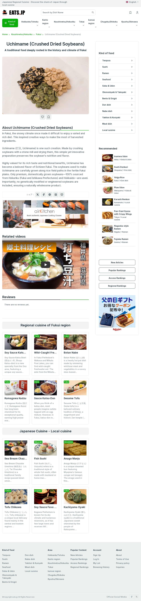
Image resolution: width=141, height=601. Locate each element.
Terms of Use (122, 556)
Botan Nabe (71, 352)
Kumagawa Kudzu (15, 398)
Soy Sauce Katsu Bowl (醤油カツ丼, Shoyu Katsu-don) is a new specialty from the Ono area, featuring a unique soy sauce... (16, 364)
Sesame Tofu (72, 398)
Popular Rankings (117, 264)
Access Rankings (117, 272)
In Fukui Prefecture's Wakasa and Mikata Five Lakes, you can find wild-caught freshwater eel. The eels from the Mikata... (45, 364)
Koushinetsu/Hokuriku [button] (64, 22)
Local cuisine (31, 568)
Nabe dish (30, 556)
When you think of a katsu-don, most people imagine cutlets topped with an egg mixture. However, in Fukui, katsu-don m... (45, 410)
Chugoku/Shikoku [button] (109, 22)
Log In (96, 556)
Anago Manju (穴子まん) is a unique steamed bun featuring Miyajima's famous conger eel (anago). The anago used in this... (75, 472)
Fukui (40, 34)
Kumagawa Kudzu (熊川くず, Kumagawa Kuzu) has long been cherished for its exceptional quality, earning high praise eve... (16, 412)
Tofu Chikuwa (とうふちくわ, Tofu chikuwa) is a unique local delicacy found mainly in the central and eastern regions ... (16, 519)
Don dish (29, 552)
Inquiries (120, 564)
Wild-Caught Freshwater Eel (51, 352)
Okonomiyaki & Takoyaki (9, 573)
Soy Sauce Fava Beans (48, 492)
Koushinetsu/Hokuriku (23, 34)
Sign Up (97, 552)
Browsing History (101, 564)
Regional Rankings (117, 280)
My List (96, 560)
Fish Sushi (40, 458)
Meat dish (30, 564)
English (131, 2)
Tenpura (6, 552)
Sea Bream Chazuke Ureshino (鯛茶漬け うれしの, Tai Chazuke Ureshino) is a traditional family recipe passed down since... (16, 472)
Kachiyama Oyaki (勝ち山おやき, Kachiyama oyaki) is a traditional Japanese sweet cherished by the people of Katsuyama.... (75, 506)
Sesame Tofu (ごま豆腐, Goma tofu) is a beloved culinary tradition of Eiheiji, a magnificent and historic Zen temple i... (75, 410)
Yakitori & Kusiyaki (34, 560)
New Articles (117, 257)
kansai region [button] (91, 21)
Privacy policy (122, 560)
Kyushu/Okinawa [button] (129, 22)
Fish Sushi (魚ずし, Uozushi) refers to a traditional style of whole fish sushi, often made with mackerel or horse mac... (45, 470)
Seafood (6, 564)
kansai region (54, 568)
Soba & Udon (8, 568)
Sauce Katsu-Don (44, 398)
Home (6, 34)
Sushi (5, 556)
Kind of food (10, 23)
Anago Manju (72, 458)
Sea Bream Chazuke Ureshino (22, 458)
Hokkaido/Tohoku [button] (29, 22)
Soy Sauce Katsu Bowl (18, 352)
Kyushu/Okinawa (56, 576)
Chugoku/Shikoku (56, 572)
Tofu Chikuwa (13, 507)
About (119, 552)
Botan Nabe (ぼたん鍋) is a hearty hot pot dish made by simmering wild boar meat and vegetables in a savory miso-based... (75, 364)
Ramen (5, 560)
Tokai (50, 564)
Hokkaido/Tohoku (56, 552)
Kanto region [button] (45, 21)
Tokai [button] (81, 22)
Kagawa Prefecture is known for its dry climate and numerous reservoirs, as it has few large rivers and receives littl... (45, 504)
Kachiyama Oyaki (74, 492)
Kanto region (54, 556)
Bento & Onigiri (9, 579)
